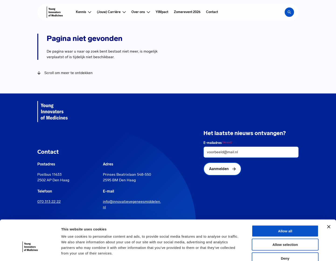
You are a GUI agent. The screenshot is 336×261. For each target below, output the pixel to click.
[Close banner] (328, 199)
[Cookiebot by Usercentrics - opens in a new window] (30, 251)
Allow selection (285, 218)
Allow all (285, 204)
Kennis (81, 12)
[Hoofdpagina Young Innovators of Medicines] (55, 12)
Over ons (138, 12)
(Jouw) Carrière (109, 12)
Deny (285, 231)
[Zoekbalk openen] (289, 12)
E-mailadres (217, 143)
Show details (245, 252)
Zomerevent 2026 (187, 12)
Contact (212, 12)
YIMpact (162, 12)
